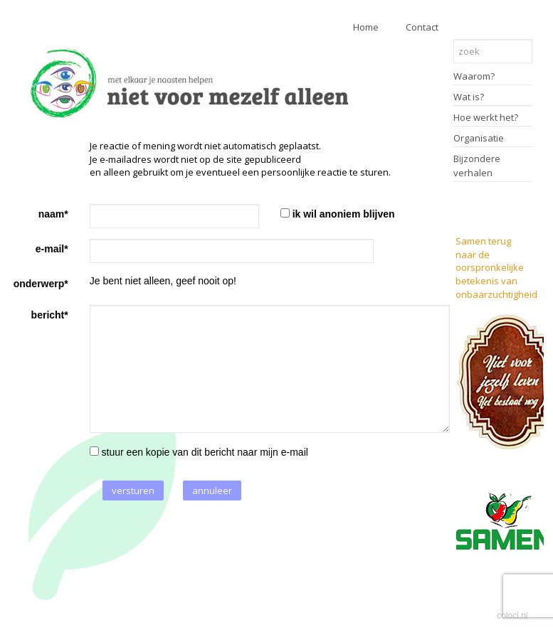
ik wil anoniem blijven (344, 214)
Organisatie (478, 138)
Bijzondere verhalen (476, 165)
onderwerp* (41, 283)
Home (366, 27)
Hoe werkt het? (485, 117)
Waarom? (474, 76)
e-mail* (52, 248)
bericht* (49, 315)
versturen (133, 490)
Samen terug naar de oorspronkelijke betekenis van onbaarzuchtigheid (496, 267)
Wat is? (468, 96)
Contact (422, 27)
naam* (53, 214)
